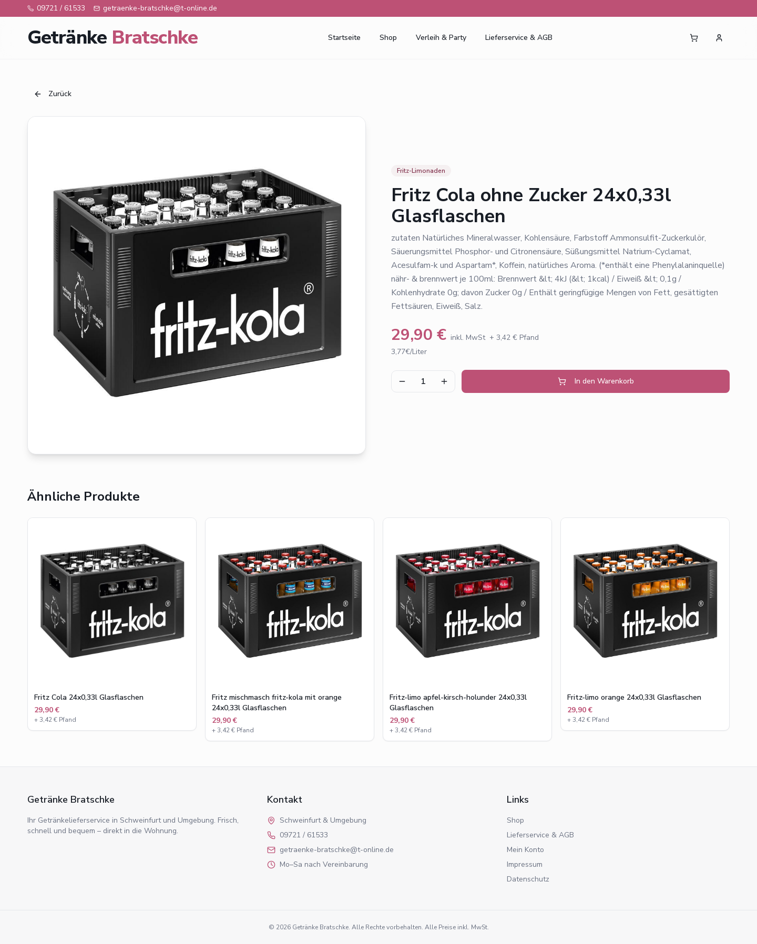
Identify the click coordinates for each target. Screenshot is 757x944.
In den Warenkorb (596, 381)
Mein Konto (525, 850)
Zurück (52, 94)
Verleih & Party (441, 38)
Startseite (344, 38)
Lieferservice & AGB (519, 38)
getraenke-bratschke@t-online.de (155, 8)
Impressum (525, 864)
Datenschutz (528, 879)
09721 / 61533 (56, 8)
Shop (388, 38)
